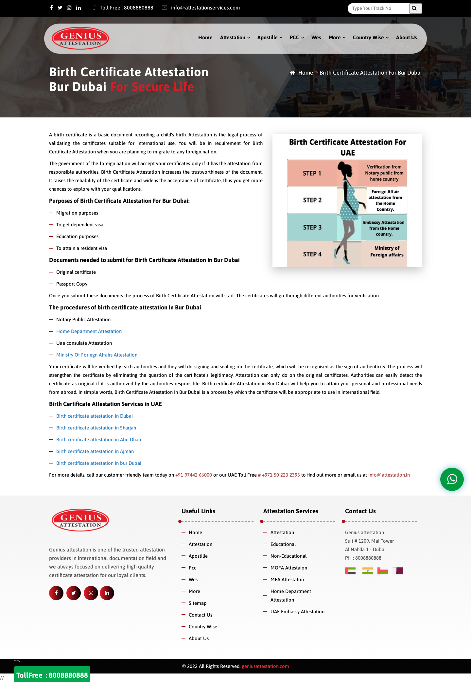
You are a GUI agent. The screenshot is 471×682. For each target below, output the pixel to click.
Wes (316, 37)
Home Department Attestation (89, 331)
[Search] (380, 8)
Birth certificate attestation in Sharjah (96, 427)
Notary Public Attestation (83, 319)
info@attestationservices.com (197, 7)
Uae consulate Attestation (84, 343)
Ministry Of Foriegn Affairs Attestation (96, 355)
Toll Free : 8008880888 (119, 7)
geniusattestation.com (264, 666)
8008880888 (68, 675)
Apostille (267, 37)
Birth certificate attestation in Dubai (94, 416)
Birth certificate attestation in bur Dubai (98, 463)
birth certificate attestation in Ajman (95, 451)
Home (205, 37)
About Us (406, 37)
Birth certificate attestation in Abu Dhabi (99, 439)
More (335, 37)
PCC (294, 37)
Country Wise (368, 37)
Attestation (232, 37)
